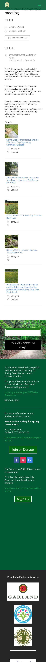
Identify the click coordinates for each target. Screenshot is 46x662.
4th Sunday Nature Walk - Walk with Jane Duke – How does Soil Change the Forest (23, 180)
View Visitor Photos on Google (23, 345)
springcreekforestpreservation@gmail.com (23, 439)
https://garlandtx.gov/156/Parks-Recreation (21, 394)
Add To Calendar (17, 38)
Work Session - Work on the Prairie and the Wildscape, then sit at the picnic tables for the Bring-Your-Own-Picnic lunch (23, 288)
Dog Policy (23, 499)
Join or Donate (23, 449)
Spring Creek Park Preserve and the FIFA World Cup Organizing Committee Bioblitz (23, 142)
